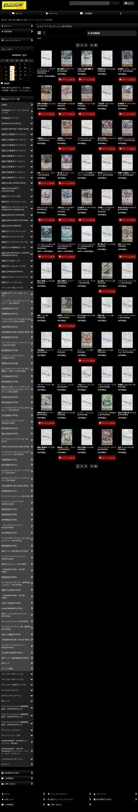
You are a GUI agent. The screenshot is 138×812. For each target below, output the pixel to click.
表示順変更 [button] (94, 33)
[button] (121, 14)
